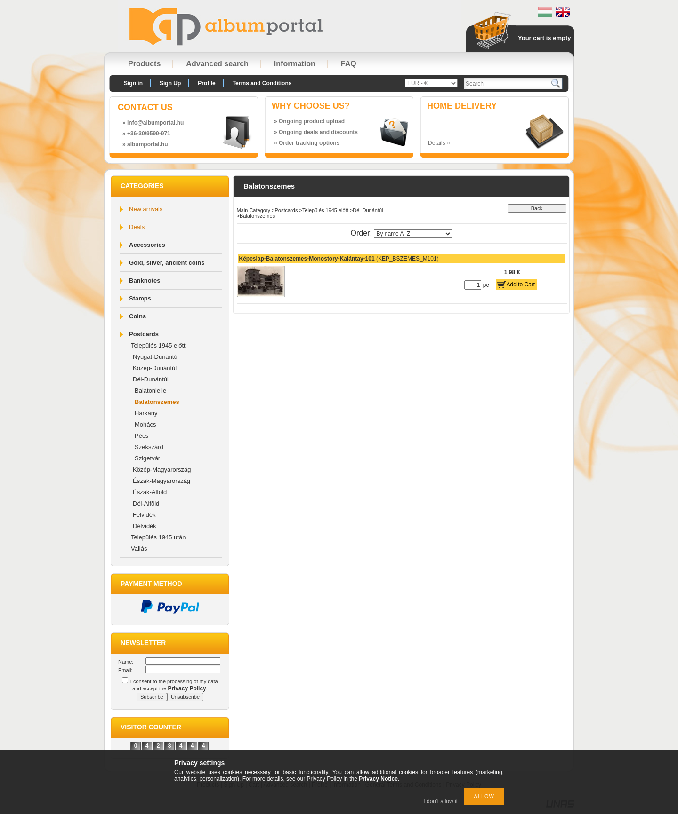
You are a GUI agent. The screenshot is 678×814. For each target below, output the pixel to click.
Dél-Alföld (146, 503)
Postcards (144, 334)
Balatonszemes (157, 401)
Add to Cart (521, 284)
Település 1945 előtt (158, 345)
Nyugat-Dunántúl (156, 356)
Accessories (147, 244)
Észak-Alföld (150, 492)
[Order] (413, 233)
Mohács (145, 424)
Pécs (141, 435)
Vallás (139, 548)
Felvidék (144, 514)
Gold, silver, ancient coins (166, 262)
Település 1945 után (158, 537)
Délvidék (144, 525)
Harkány (146, 413)
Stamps (140, 298)
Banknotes (144, 280)
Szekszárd (149, 446)
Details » (439, 143)
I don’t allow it (440, 801)
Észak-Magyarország (161, 480)
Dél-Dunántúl (151, 379)
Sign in (133, 83)
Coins (137, 316)
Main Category (254, 210)
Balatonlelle (150, 390)
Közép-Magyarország (162, 469)
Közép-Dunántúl (155, 367)
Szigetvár (147, 458)
